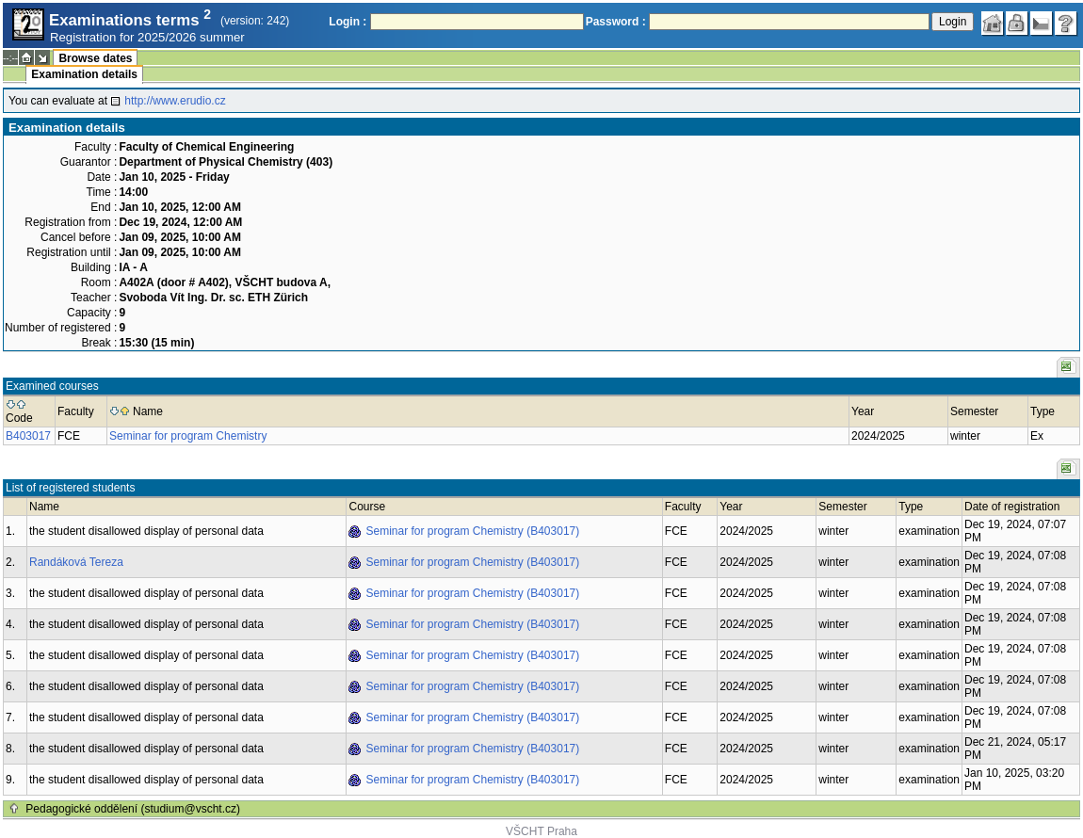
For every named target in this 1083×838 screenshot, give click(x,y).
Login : (347, 21)
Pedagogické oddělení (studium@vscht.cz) (132, 808)
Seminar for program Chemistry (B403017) (472, 531)
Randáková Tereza (76, 562)
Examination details (84, 74)
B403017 (28, 436)
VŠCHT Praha (541, 831)
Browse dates (95, 58)
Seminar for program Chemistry (188, 436)
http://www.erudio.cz (174, 100)
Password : (616, 21)
